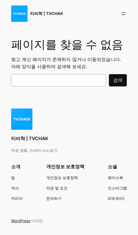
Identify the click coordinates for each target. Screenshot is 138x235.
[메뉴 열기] (123, 13)
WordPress (20, 220)
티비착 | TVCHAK (46, 13)
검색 (117, 80)
